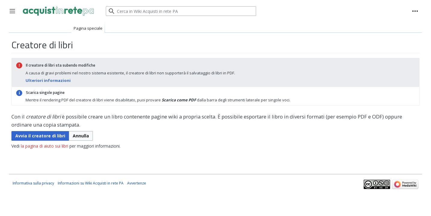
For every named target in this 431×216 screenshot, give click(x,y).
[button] (81, 136)
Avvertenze (136, 183)
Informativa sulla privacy (33, 183)
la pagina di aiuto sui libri (44, 146)
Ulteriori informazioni (48, 80)
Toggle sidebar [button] (14, 14)
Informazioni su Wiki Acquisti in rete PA (91, 183)
